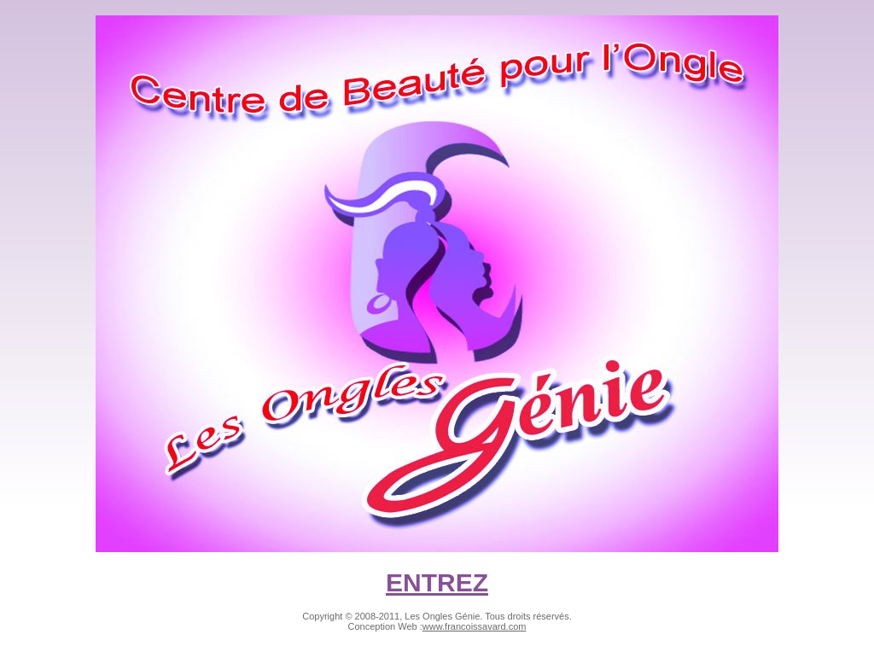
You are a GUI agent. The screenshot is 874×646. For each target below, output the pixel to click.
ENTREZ (437, 582)
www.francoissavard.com (474, 626)
